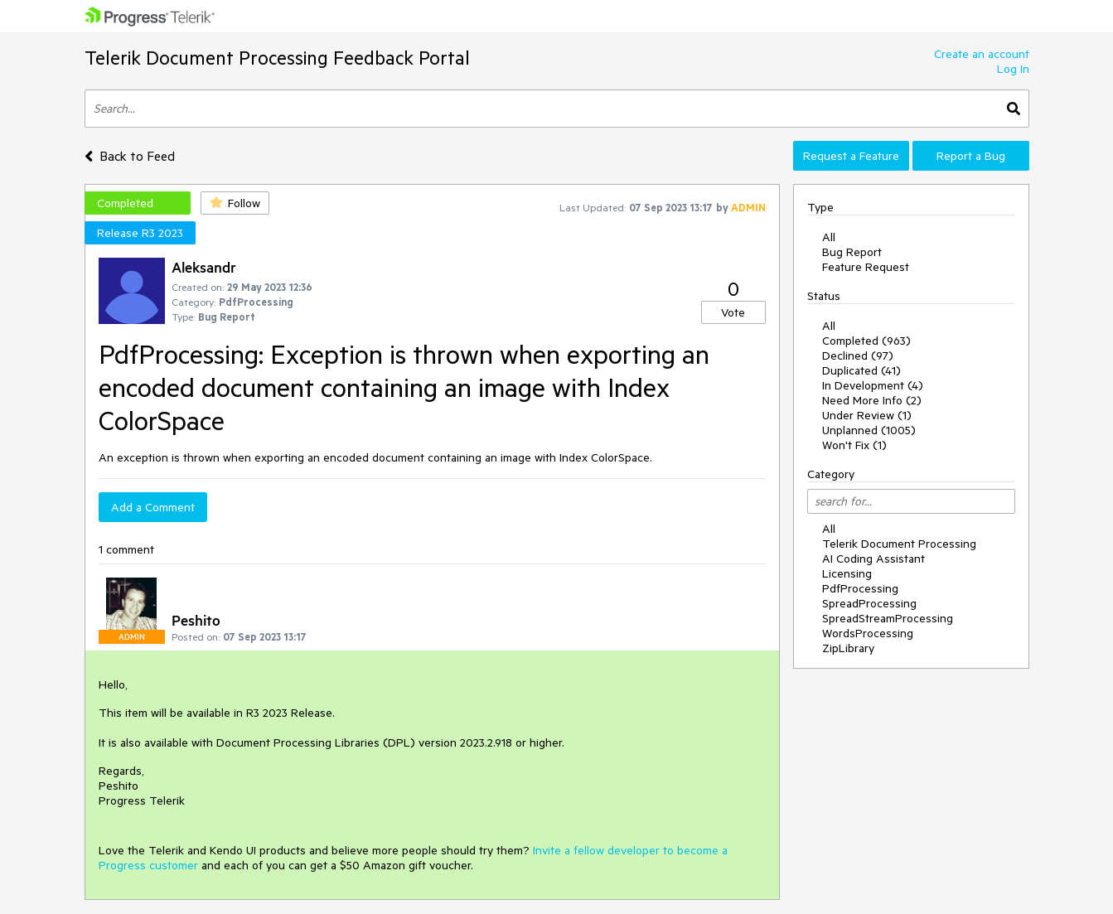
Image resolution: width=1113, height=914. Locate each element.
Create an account (981, 53)
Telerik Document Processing (899, 543)
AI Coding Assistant (873, 558)
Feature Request (865, 266)
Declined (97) (857, 355)
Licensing (847, 573)
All (828, 237)
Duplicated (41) (861, 370)
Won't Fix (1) (854, 445)
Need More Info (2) (872, 400)
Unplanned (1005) (869, 430)
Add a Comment (153, 507)
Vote (733, 312)
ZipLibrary (848, 648)
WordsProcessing (867, 633)
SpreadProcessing (869, 603)
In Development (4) (872, 385)
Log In (1013, 68)
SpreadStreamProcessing (887, 618)
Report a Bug (970, 155)
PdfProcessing (860, 588)
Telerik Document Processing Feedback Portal (277, 58)
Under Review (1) (867, 415)
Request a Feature (851, 155)
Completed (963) (866, 340)
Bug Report (852, 251)
